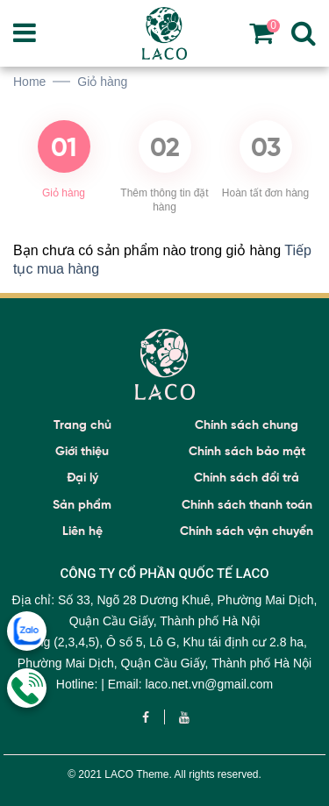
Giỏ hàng (102, 82)
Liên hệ (82, 531)
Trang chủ (82, 424)
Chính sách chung (246, 424)
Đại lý (82, 477)
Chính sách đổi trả (246, 477)
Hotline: (78, 684)
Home (29, 82)
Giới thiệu (82, 451)
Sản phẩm (82, 504)
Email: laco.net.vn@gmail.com (191, 684)
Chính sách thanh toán (247, 504)
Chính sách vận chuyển (246, 531)
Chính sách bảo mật (247, 451)
